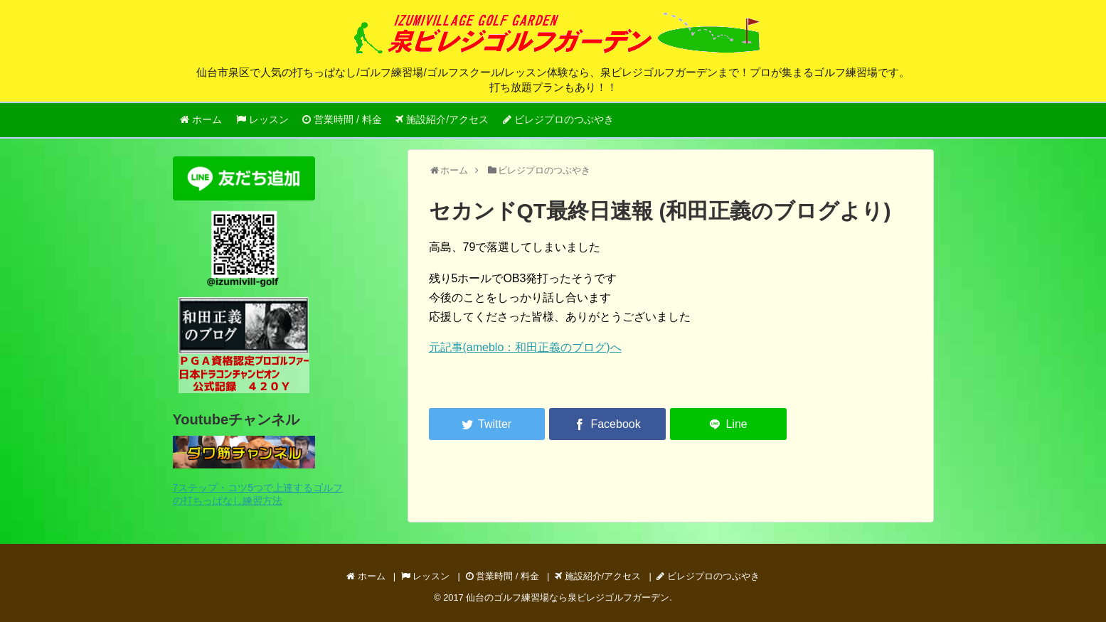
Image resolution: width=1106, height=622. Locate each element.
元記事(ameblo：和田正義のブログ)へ (525, 347)
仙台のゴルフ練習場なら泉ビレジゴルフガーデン (567, 597)
